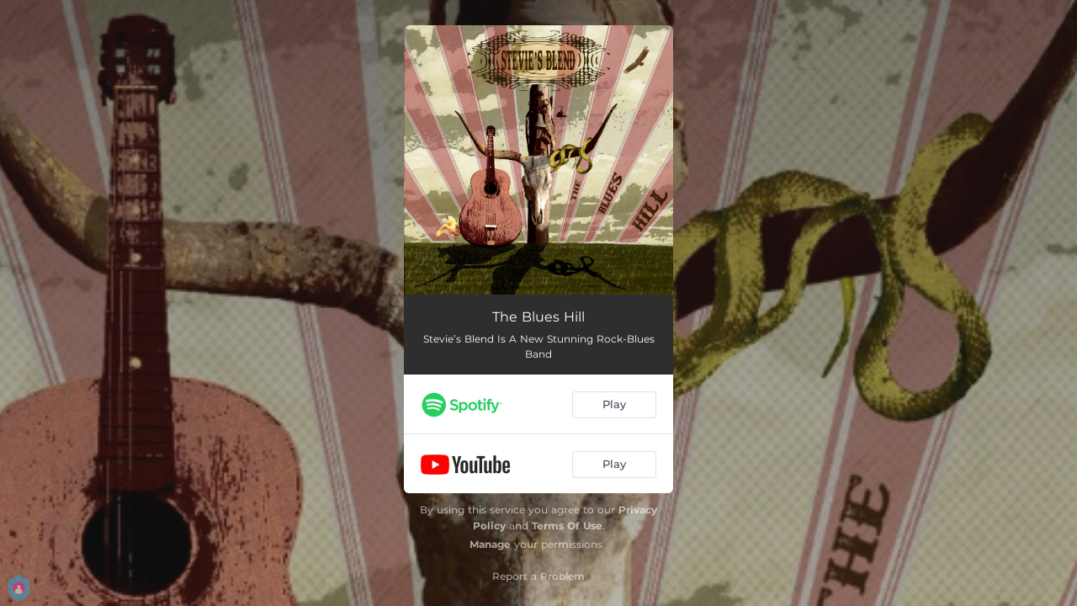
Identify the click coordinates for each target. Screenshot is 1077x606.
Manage (490, 544)
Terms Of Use (567, 525)
